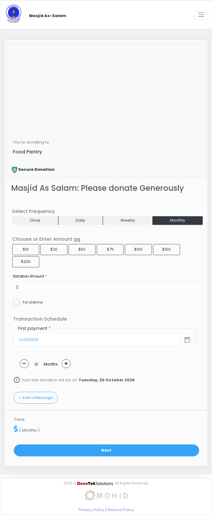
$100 (138, 249)
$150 (166, 249)
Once (35, 220)
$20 (53, 249)
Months (51, 364)
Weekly (127, 220)
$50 (82, 249)
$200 (26, 261)
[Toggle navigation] (201, 15)
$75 (110, 249)
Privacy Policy (91, 510)
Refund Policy (121, 510)
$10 (26, 249)
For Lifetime (33, 302)
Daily (80, 220)
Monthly (177, 220)
